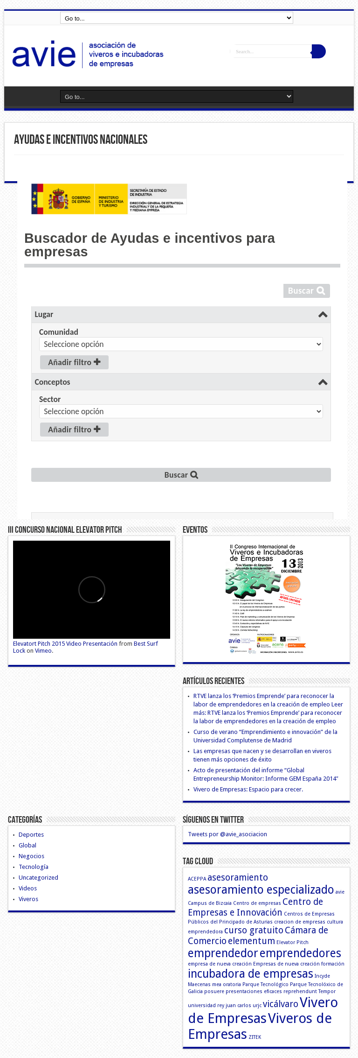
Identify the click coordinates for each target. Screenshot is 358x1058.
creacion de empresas (299, 922)
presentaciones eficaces (254, 991)
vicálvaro (280, 1004)
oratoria (232, 984)
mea (216, 984)
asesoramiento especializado (261, 889)
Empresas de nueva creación (286, 964)
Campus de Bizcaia (210, 903)
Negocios (31, 856)
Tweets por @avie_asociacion (227, 834)
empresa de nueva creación (220, 964)
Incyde (322, 976)
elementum (251, 941)
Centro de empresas (257, 903)
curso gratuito (253, 930)
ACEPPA (197, 879)
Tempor (327, 991)
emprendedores (300, 953)
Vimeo (43, 650)
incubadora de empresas (250, 973)
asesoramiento (237, 877)
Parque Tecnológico (265, 984)
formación (332, 964)
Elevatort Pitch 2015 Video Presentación (65, 643)
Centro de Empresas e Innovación (255, 907)
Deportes (31, 834)
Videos (28, 888)
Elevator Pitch (292, 942)
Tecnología (33, 866)
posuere (214, 991)
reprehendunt (300, 991)
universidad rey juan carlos (219, 1005)
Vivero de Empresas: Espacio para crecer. (248, 789)
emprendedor (223, 953)
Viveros (28, 899)
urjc (257, 1005)
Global (27, 845)
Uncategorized (38, 877)
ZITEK (254, 1037)
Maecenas (199, 984)
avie (340, 892)
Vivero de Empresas (263, 1010)
